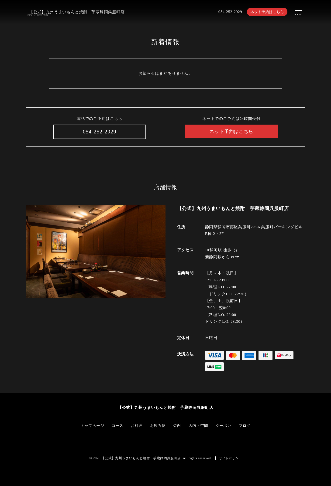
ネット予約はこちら (266, 12)
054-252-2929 (228, 12)
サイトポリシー (230, 458)
